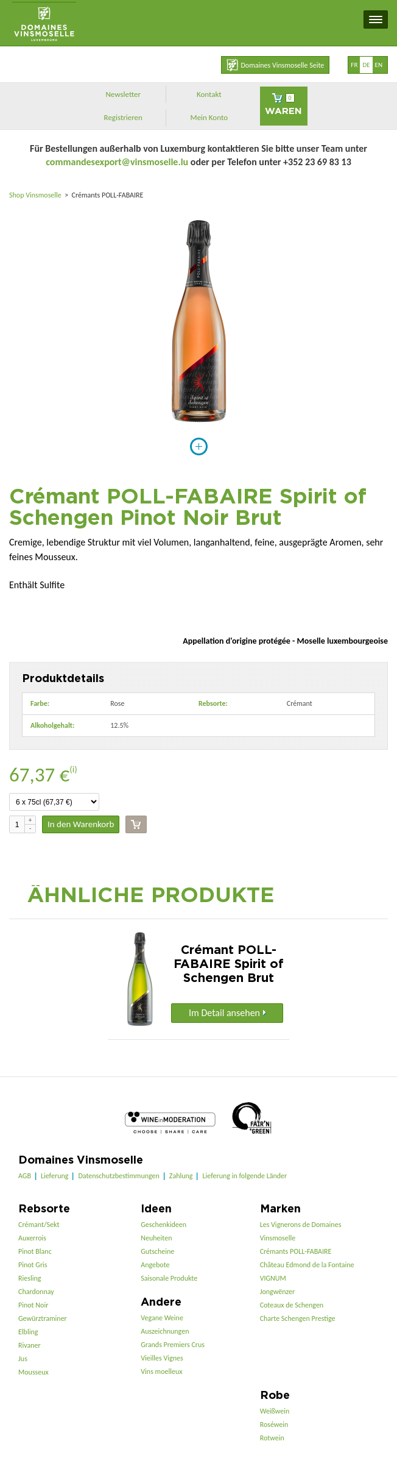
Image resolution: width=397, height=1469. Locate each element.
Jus (22, 1358)
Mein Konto (209, 117)
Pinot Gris (32, 1265)
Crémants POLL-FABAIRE (296, 1251)
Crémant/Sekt (38, 1224)
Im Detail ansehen (227, 1013)
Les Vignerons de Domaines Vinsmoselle (301, 1231)
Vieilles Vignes (162, 1358)
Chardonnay (36, 1291)
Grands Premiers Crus (173, 1344)
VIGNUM (273, 1278)
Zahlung (181, 1176)
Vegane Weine (162, 1318)
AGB (24, 1176)
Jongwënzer (277, 1291)
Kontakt (209, 94)
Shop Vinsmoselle (36, 195)
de (366, 65)
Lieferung (54, 1176)
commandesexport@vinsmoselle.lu (117, 162)
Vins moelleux (161, 1371)
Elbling (28, 1332)
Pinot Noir (33, 1305)
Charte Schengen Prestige (298, 1318)
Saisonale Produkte (169, 1278)
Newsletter (123, 94)
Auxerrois (32, 1238)
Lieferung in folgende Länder (244, 1176)
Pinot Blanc (35, 1251)
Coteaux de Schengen (292, 1305)
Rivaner (29, 1345)
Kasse (136, 824)
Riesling (29, 1278)
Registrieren (123, 117)
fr (354, 65)
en (378, 65)
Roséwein (274, 1424)
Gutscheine (157, 1251)
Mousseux (33, 1372)
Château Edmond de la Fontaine (307, 1265)
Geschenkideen (163, 1224)
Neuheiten (156, 1238)
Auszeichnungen (165, 1331)
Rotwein (272, 1438)
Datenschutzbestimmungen (118, 1176)
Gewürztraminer (42, 1318)
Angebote (155, 1265)
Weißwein (275, 1411)
